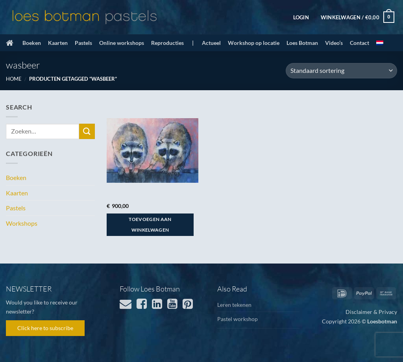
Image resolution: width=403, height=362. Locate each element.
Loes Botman (302, 42)
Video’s (334, 42)
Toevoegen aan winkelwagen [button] (150, 225)
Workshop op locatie (253, 42)
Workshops (21, 223)
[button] (301, 17)
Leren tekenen (234, 304)
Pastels (83, 42)
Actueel (211, 42)
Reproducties (167, 42)
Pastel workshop (237, 319)
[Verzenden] (87, 131)
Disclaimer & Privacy (371, 311)
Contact (359, 42)
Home (14, 79)
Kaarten (58, 42)
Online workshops (121, 42)
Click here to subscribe (45, 328)
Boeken (31, 42)
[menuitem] (379, 43)
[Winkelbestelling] (341, 70)
